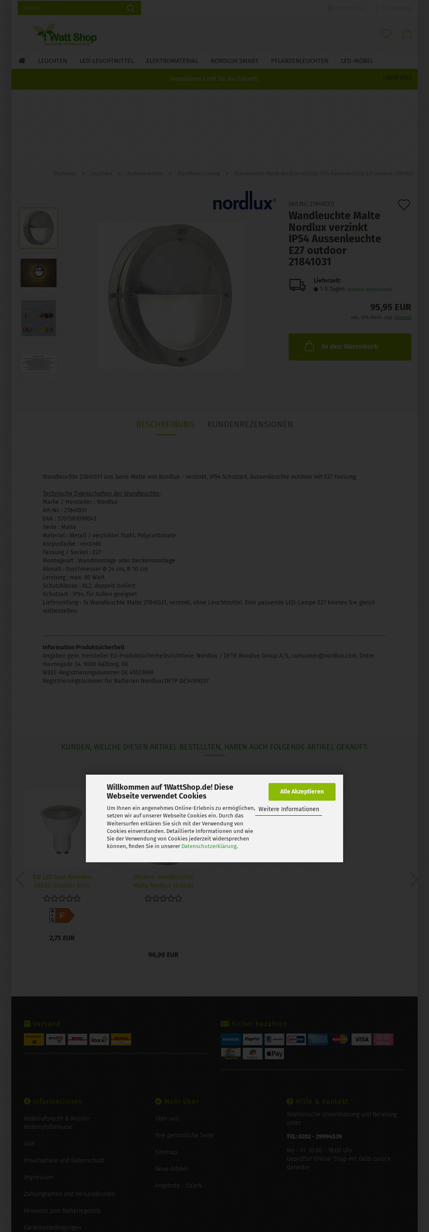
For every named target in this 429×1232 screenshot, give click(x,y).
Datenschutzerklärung (209, 846)
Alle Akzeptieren (302, 791)
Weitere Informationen (288, 809)
